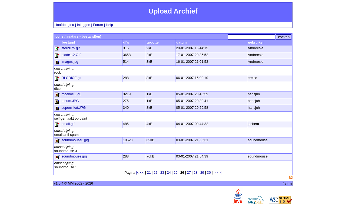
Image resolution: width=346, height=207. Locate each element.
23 (162, 172)
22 (155, 172)
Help (109, 25)
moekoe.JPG (72, 94)
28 (195, 172)
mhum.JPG (70, 101)
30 (209, 172)
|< (137, 172)
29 (202, 172)
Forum (98, 25)
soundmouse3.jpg (75, 140)
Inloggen (83, 25)
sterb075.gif (71, 48)
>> (216, 172)
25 (175, 172)
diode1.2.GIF (72, 55)
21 (149, 172)
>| (220, 172)
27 (189, 172)
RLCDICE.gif (71, 78)
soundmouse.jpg (74, 156)
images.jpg (70, 62)
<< (142, 172)
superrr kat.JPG (74, 108)
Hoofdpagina (64, 25)
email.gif (68, 124)
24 (169, 172)
